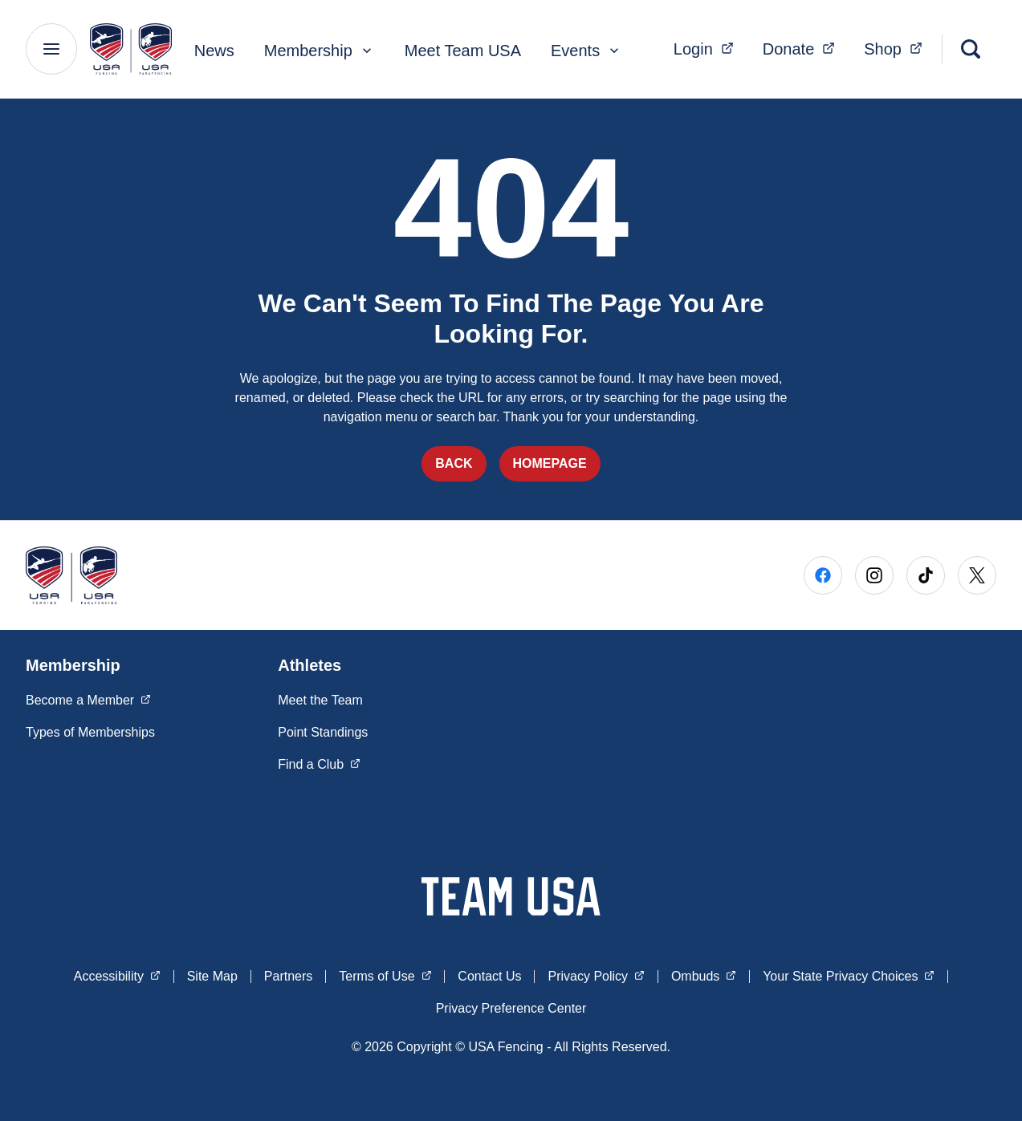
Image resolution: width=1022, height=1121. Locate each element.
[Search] (970, 49)
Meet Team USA (463, 50)
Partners (288, 976)
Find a (319, 763)
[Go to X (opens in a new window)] (977, 575)
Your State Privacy (848, 975)
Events (586, 50)
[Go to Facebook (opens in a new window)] (823, 575)
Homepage (550, 463)
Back (453, 463)
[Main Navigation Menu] (51, 49)
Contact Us (489, 976)
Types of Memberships (90, 732)
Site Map (212, 976)
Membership (319, 50)
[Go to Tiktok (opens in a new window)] (925, 575)
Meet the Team (320, 700)
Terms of (385, 975)
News (214, 50)
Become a (88, 699)
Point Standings (323, 732)
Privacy (596, 975)
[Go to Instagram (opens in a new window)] (874, 575)
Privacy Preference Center (511, 1008)
